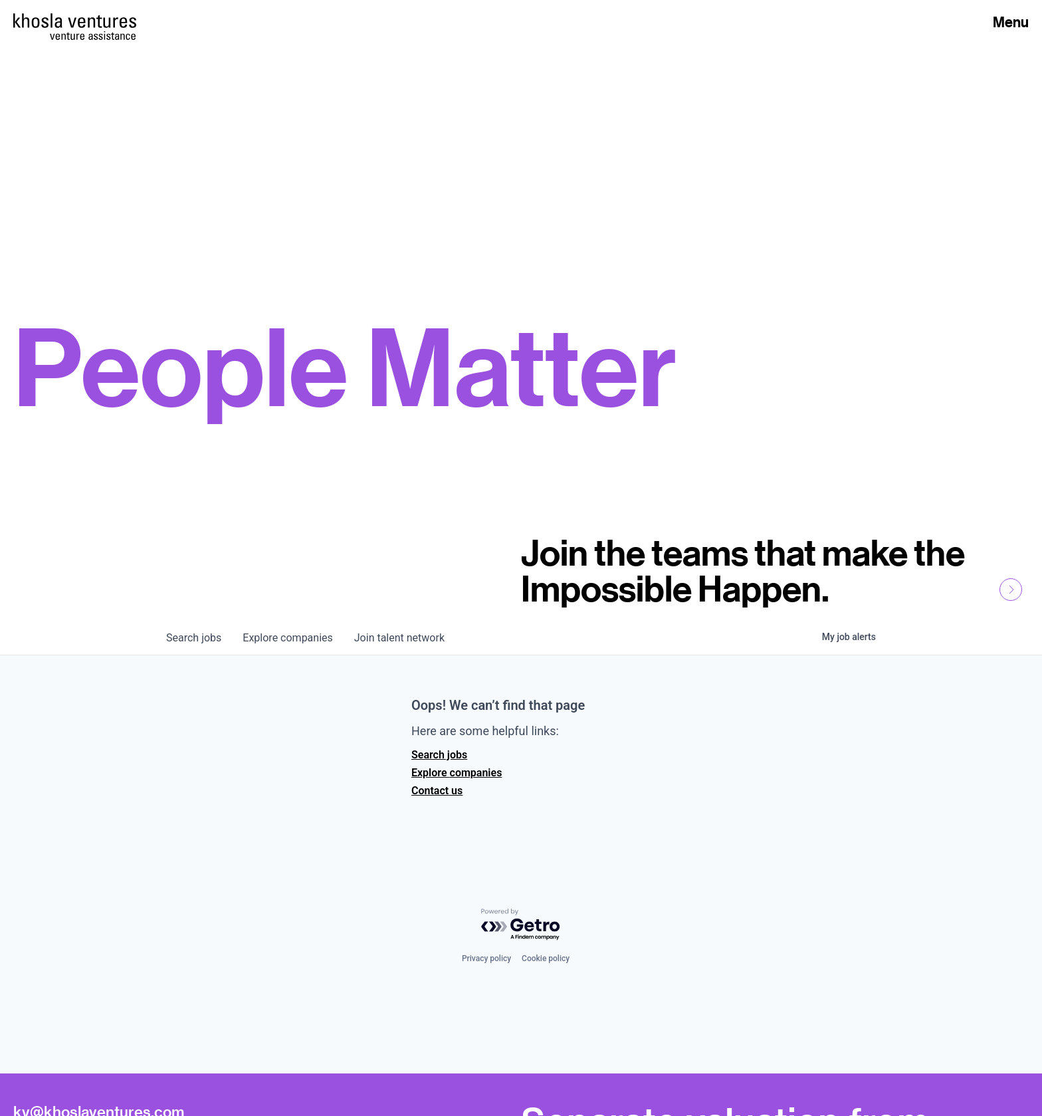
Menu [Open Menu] (1011, 22)
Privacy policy (486, 958)
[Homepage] (74, 20)
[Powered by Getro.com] (521, 925)
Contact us (437, 790)
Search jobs (439, 754)
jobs (193, 637)
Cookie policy (546, 958)
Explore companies (456, 772)
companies (287, 637)
